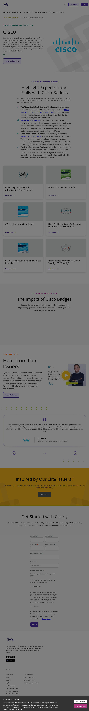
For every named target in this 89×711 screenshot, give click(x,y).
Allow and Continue (80, 706)
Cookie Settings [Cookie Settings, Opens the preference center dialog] (80, 701)
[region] (44, 703)
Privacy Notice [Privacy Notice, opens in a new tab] (17, 709)
